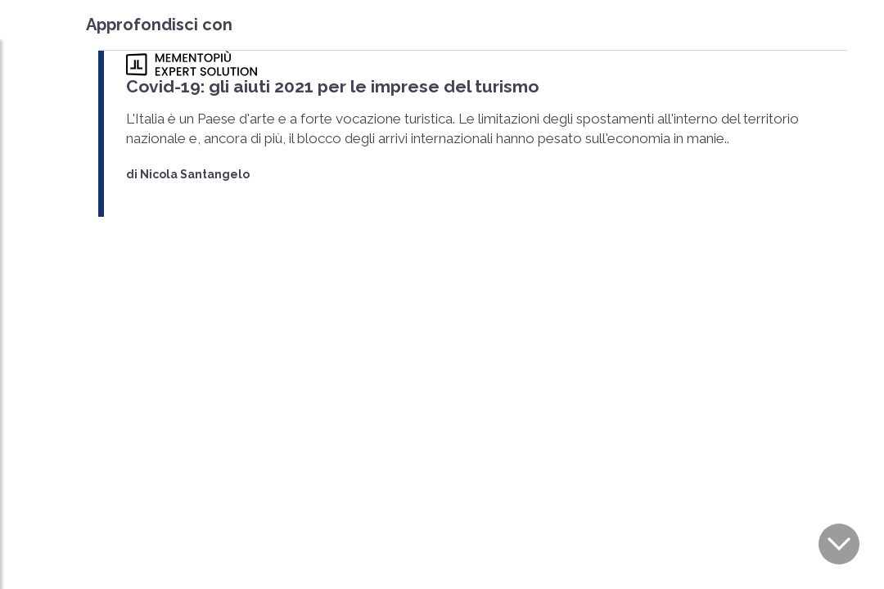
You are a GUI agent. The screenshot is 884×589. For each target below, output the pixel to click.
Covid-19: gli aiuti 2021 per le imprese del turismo (332, 86)
